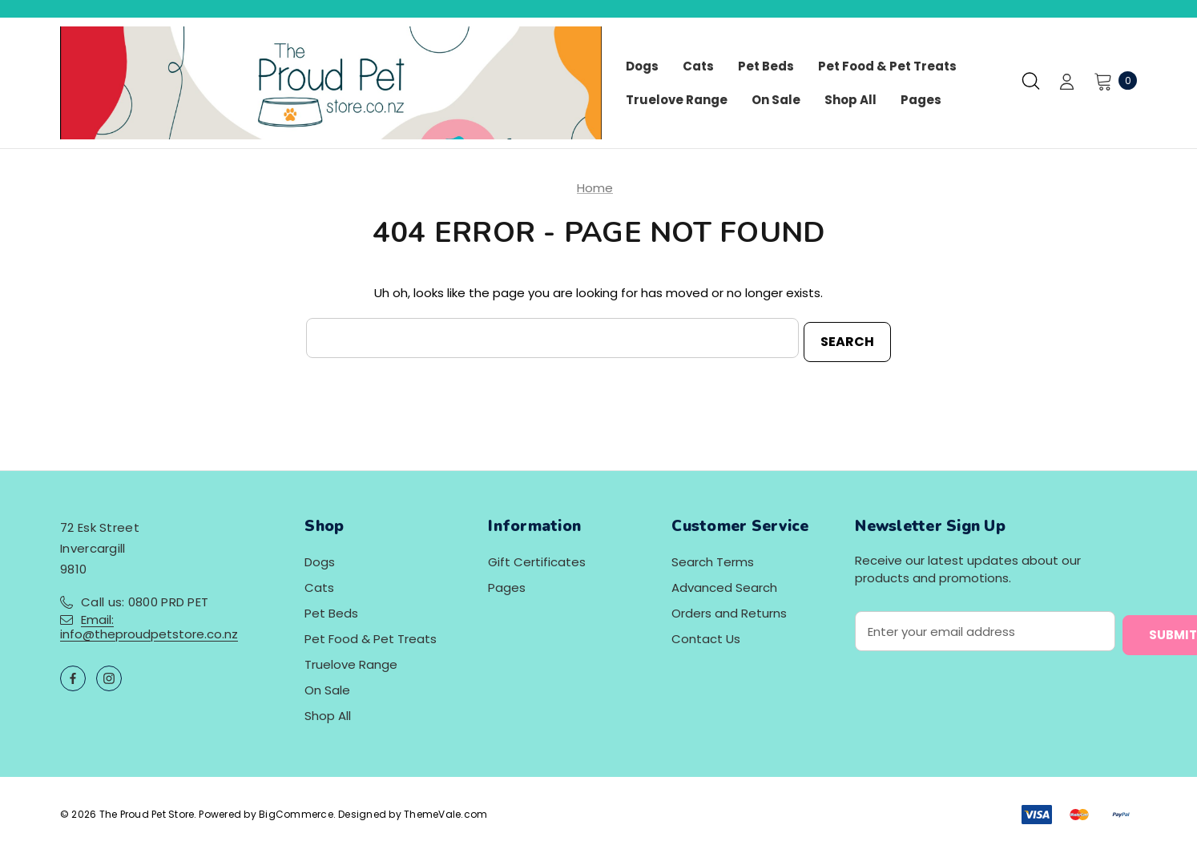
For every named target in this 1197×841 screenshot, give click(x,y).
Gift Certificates (537, 558)
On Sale (327, 686)
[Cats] (698, 66)
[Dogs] (642, 66)
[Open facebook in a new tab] (73, 675)
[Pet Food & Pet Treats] (887, 66)
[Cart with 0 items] (1111, 81)
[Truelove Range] (677, 100)
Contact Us (705, 635)
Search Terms (712, 558)
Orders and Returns (729, 610)
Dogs (319, 558)
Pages (507, 584)
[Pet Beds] (766, 66)
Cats (319, 584)
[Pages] (921, 100)
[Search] (1031, 81)
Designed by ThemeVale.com (412, 811)
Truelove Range (350, 661)
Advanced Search (724, 584)
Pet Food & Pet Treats (370, 635)
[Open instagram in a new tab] (109, 675)
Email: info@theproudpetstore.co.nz (149, 623)
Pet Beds (331, 610)
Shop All (327, 712)
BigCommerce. (298, 811)
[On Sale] (776, 100)
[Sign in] (1067, 83)
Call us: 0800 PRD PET (144, 598)
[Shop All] (850, 100)
